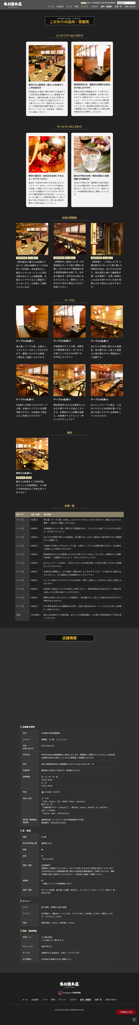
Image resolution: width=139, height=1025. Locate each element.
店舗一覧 (118, 6)
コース (69, 6)
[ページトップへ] (134, 1019)
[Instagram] (69, 993)
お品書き (60, 6)
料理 (76, 6)
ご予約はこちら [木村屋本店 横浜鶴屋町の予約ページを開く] (126, 1012)
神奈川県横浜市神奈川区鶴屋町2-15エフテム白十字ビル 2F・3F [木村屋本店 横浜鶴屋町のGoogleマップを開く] (67, 764)
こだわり (94, 6)
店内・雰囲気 (106, 6)
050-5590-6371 (48, 746)
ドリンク (84, 6)
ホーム (51, 6)
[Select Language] (126, 3)
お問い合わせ (130, 6)
